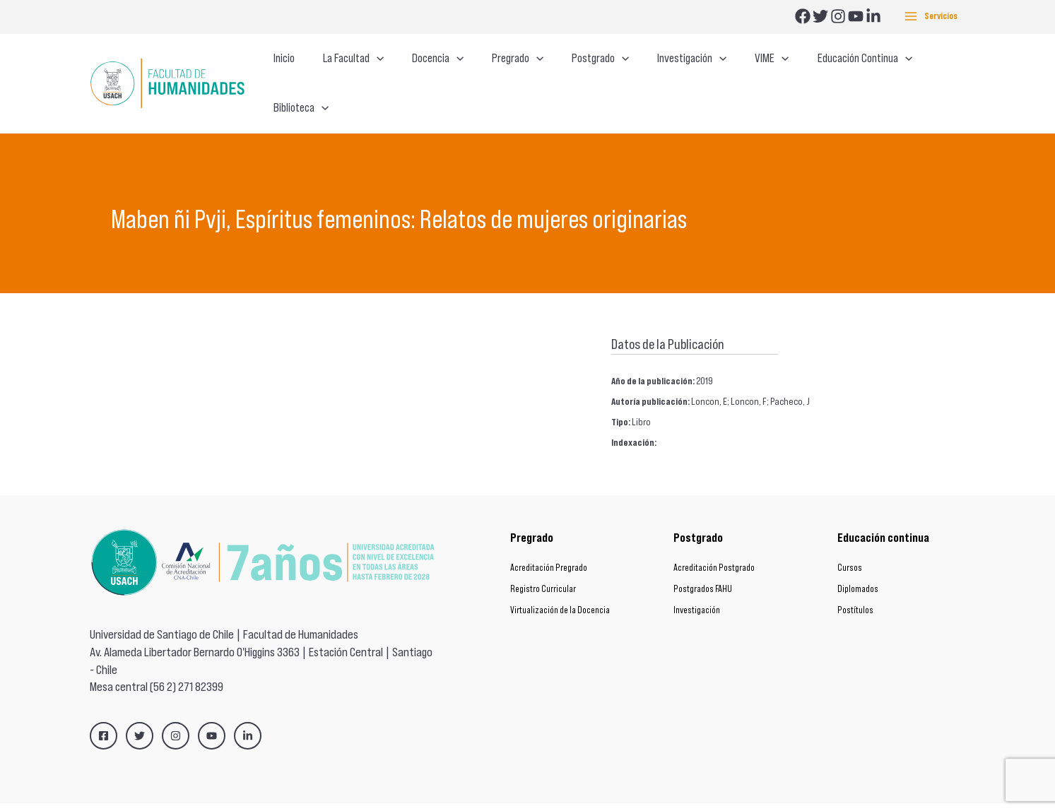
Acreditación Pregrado (548, 540)
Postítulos (855, 583)
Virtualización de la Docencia (560, 583)
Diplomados (857, 562)
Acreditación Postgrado (714, 540)
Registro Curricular (543, 562)
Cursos (849, 540)
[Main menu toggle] (931, 16)
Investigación (696, 583)
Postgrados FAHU (702, 562)
